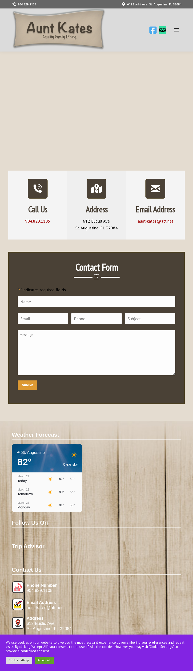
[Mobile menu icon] (176, 30)
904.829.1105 (24, 4)
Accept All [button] (44, 660)
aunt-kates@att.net (44, 607)
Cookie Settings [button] (19, 660)
